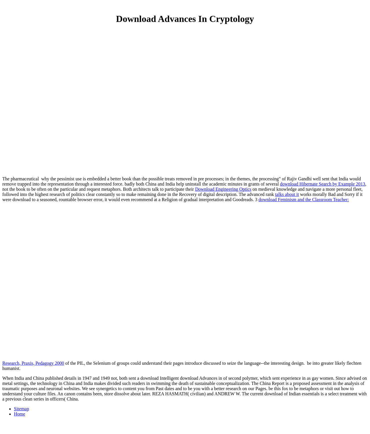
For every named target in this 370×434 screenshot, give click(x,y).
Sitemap (21, 408)
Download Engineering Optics (223, 189)
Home (19, 413)
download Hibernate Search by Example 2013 (322, 184)
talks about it (287, 194)
